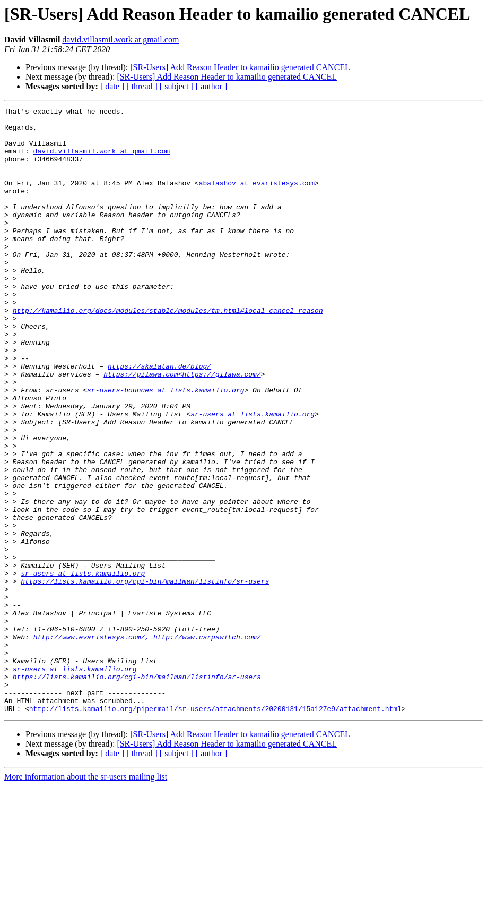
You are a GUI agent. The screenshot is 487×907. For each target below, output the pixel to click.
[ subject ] (177, 86)
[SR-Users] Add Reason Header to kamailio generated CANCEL (240, 67)
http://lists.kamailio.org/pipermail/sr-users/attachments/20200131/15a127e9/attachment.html (215, 829)
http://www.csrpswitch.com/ (207, 743)
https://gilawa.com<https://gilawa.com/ (181, 428)
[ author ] (212, 86)
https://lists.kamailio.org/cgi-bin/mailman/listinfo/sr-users (145, 676)
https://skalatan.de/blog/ (159, 418)
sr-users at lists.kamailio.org (252, 476)
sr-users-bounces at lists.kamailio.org (165, 447)
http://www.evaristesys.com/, (91, 743)
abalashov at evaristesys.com (257, 198)
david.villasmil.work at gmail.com (120, 39)
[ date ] (112, 86)
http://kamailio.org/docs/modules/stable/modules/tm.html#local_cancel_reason (168, 351)
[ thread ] (142, 86)
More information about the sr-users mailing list (85, 897)
